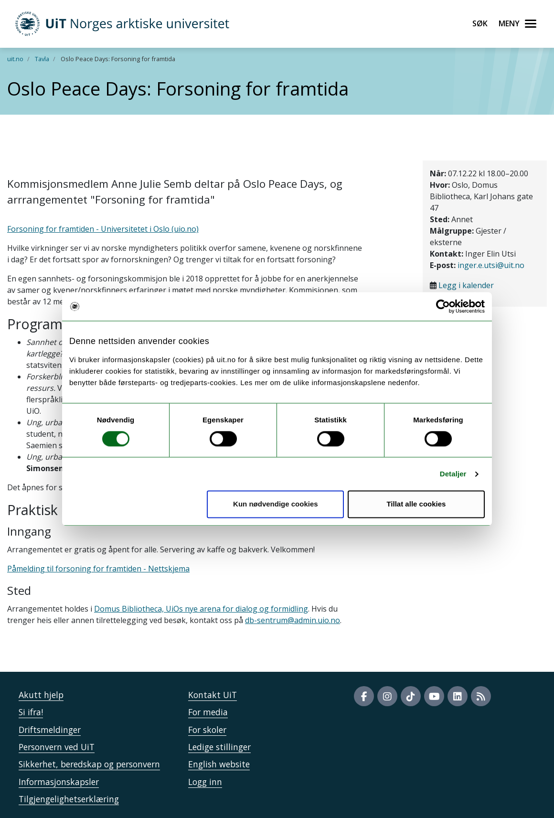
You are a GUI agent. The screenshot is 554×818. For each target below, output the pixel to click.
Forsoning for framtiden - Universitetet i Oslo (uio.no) (103, 229)
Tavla (42, 58)
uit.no (15, 58)
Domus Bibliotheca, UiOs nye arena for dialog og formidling (201, 608)
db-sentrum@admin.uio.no (292, 620)
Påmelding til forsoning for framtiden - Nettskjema (98, 568)
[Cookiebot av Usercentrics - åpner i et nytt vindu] (443, 306)
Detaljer (453, 474)
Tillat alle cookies (416, 504)
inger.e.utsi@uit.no (491, 265)
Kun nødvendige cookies (275, 504)
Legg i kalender (466, 285)
